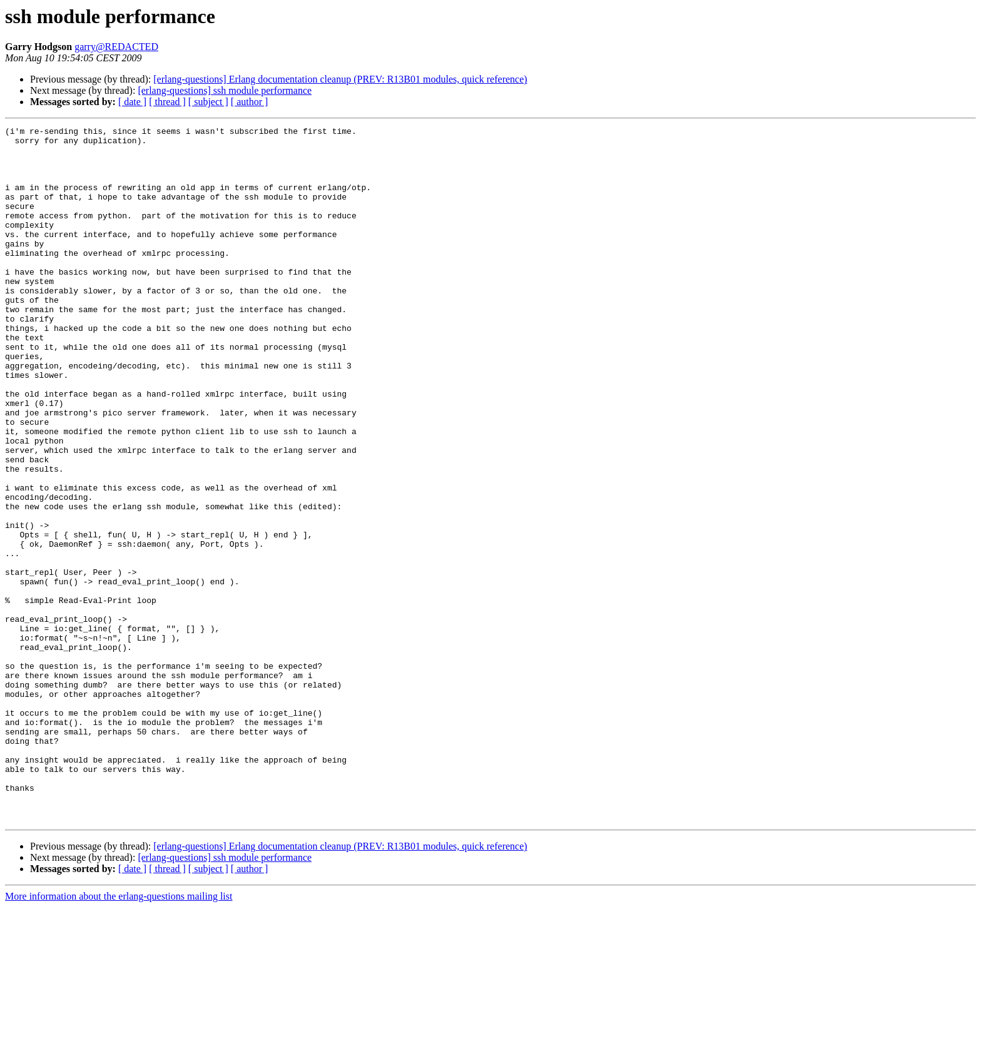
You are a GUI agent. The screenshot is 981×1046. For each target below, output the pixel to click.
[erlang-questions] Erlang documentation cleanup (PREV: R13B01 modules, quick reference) (340, 79)
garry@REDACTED (116, 46)
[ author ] (249, 101)
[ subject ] (208, 101)
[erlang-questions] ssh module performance (225, 90)
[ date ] (132, 101)
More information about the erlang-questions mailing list (118, 1035)
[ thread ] (167, 101)
